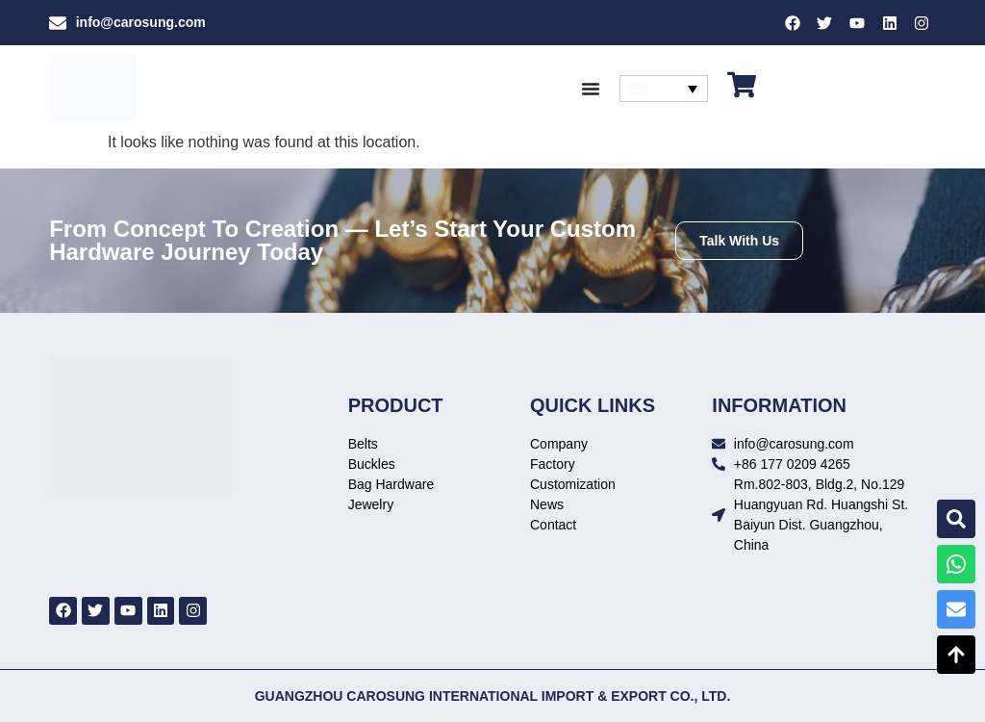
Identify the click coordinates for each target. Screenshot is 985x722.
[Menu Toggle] (590, 88)
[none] (663, 88)
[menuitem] (663, 88)
